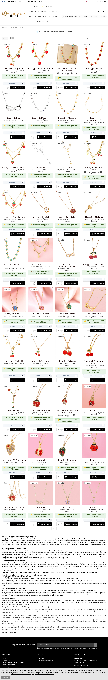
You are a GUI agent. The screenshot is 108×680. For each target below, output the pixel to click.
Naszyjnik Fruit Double (14, 217)
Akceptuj (5, 677)
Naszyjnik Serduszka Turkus (14, 265)
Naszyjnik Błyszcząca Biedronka (67, 411)
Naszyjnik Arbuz (14, 410)
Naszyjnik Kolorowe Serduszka (67, 69)
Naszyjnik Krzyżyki (40, 264)
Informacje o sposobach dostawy (13, 667)
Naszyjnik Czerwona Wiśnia (94, 362)
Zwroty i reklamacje (9, 665)
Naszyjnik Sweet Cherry (94, 264)
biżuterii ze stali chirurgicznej (53, 595)
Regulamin (6, 660)
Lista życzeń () (100, 1)
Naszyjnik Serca (94, 68)
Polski (89, 1)
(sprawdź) (16, 77)
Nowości (41, 658)
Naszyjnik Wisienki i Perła (94, 168)
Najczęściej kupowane (46, 660)
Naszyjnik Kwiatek (40, 217)
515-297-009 (38, 1)
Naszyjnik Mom (14, 118)
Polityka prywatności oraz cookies (13, 662)
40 (104, 38)
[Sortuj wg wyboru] (95, 38)
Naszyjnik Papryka (14, 68)
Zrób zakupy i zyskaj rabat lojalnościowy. (84, 16)
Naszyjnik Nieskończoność (94, 119)
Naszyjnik (40, 167)
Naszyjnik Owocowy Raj (14, 167)
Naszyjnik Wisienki (14, 361)
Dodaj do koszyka (17, 88)
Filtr (5, 38)
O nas (4, 658)
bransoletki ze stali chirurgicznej (55, 583)
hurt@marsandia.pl (81, 665)
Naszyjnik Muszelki (41, 118)
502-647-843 (26, 1)
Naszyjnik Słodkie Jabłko (40, 68)
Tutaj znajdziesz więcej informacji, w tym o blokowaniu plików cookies (32, 674)
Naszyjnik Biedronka (41, 410)
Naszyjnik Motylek (94, 217)
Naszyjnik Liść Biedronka (14, 460)
